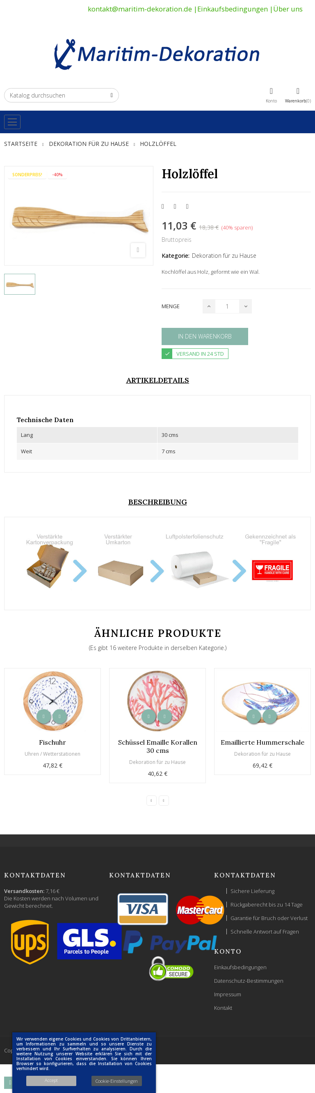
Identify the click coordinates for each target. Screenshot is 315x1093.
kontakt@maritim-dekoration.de (140, 9)
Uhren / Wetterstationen (52, 753)
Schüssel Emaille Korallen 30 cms (157, 746)
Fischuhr (52, 742)
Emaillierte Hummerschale (262, 742)
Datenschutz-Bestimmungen (248, 980)
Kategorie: (175, 255)
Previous (151, 800)
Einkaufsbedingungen (232, 9)
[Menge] (227, 306)
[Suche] (61, 95)
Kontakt (223, 1007)
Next (164, 800)
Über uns (288, 9)
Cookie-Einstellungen (117, 1081)
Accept (51, 1080)
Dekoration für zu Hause (224, 255)
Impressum (227, 994)
